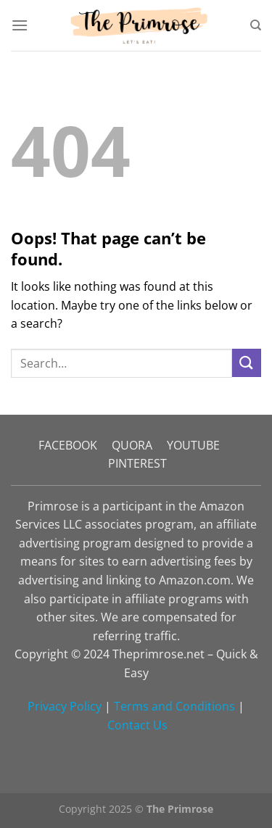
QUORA (132, 445)
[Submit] (246, 363)
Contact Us (137, 725)
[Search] (255, 25)
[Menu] (19, 25)
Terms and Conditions (174, 706)
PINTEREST (137, 463)
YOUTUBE (193, 445)
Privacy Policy (65, 706)
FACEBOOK (67, 445)
